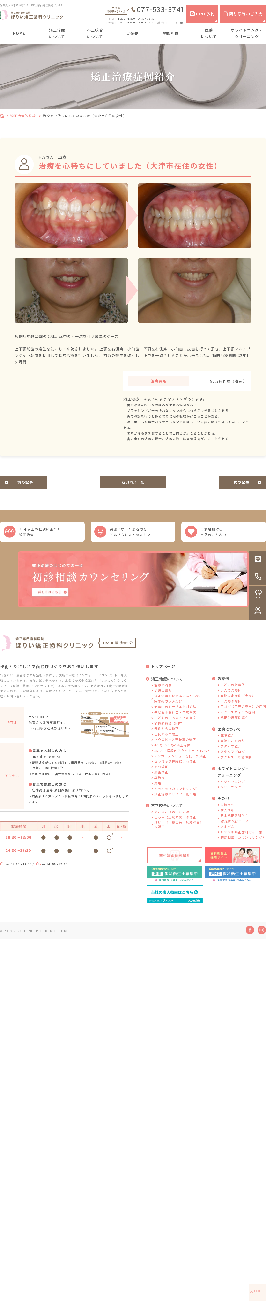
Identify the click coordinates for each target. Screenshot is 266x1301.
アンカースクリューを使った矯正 (180, 761)
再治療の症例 (231, 706)
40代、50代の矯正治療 (172, 750)
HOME (19, 33)
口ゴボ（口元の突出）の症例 (243, 712)
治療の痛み (163, 696)
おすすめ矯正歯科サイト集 (242, 837)
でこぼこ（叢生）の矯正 (173, 817)
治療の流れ (163, 691)
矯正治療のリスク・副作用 (175, 799)
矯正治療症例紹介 (235, 723)
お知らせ (228, 810)
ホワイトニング (233, 787)
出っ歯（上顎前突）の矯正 (175, 823)
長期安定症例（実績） (238, 701)
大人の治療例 (231, 696)
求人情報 (228, 815)
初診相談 (171, 33)
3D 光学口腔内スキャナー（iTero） (182, 756)
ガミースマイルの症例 (238, 717)
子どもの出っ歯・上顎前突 (175, 723)
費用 (157, 789)
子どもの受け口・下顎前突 (175, 718)
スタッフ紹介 (231, 752)
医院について (209, 33)
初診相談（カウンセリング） (177, 794)
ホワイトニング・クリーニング (247, 33)
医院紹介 (228, 741)
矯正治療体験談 (23, 115)
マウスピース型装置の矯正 (175, 745)
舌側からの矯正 (166, 739)
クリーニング (231, 792)
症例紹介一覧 (133, 482)
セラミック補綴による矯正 (175, 767)
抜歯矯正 (161, 778)
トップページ (163, 672)
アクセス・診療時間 (236, 762)
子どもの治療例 (233, 690)
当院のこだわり (233, 746)
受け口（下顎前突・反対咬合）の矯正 (178, 830)
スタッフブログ (233, 757)
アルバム (228, 832)
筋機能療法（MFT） (170, 729)
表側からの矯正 (166, 734)
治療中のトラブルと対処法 (175, 712)
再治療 (159, 783)
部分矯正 (161, 772)
